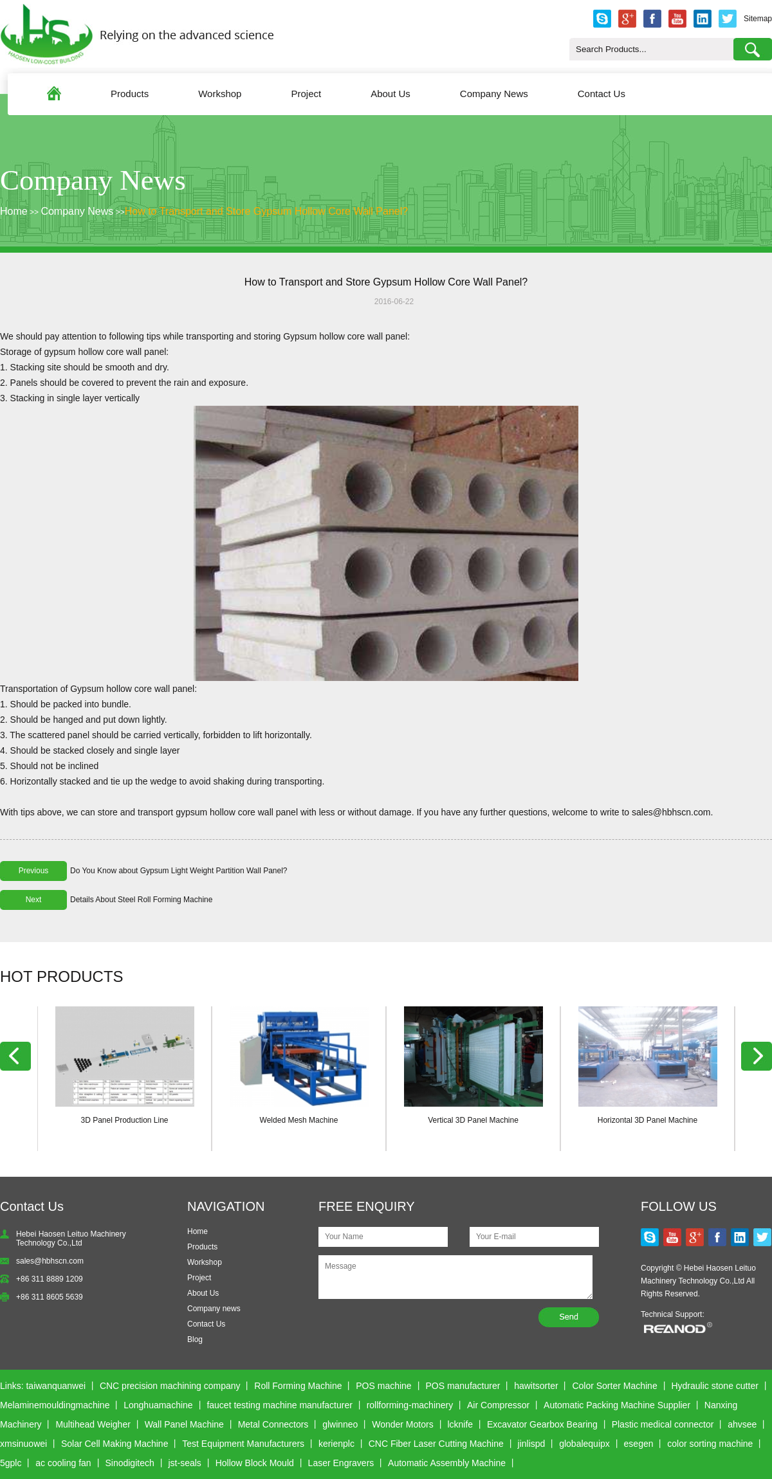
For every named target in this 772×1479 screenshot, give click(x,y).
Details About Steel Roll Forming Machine (141, 899)
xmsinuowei (23, 1443)
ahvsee (742, 1424)
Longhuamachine (158, 1405)
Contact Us (601, 93)
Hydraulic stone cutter (714, 1386)
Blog (195, 1339)
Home (14, 211)
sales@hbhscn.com (50, 1261)
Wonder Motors (402, 1424)
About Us (390, 93)
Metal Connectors (273, 1424)
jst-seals (185, 1463)
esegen (639, 1443)
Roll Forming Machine (298, 1386)
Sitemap (758, 18)
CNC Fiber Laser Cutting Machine (436, 1443)
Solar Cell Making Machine (115, 1443)
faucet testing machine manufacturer (279, 1405)
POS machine (383, 1386)
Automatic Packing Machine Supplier (617, 1405)
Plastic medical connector (663, 1424)
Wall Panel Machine (184, 1424)
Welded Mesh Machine (299, 1120)
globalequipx (584, 1443)
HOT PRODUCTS (62, 976)
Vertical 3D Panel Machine (473, 1120)
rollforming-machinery (410, 1405)
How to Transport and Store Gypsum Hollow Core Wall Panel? (266, 211)
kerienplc (336, 1443)
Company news (214, 1308)
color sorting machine (710, 1443)
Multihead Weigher (92, 1424)
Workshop (219, 93)
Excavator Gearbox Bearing (542, 1424)
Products (130, 93)
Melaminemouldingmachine (54, 1405)
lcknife (460, 1424)
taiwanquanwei (56, 1386)
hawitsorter (536, 1386)
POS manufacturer (462, 1386)
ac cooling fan (63, 1463)
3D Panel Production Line (124, 1120)
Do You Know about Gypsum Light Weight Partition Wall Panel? (179, 870)
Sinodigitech (129, 1463)
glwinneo (340, 1424)
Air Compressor (498, 1405)
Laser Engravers (341, 1463)
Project (306, 93)
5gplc (10, 1463)
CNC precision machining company (170, 1386)
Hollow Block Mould (255, 1463)
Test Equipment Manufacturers (243, 1443)
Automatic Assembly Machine (447, 1463)
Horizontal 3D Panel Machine (647, 1120)
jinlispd (532, 1443)
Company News (494, 93)
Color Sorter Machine (614, 1386)
